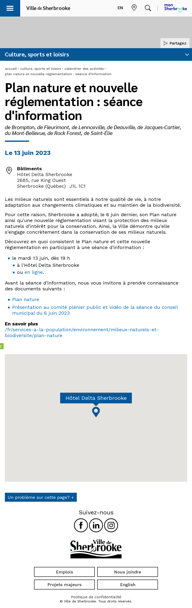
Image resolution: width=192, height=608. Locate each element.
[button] (10, 7)
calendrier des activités (84, 69)
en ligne (34, 272)
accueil (11, 69)
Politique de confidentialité (96, 597)
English (127, 584)
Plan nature (25, 299)
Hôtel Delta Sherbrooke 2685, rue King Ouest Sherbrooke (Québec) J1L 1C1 (51, 180)
